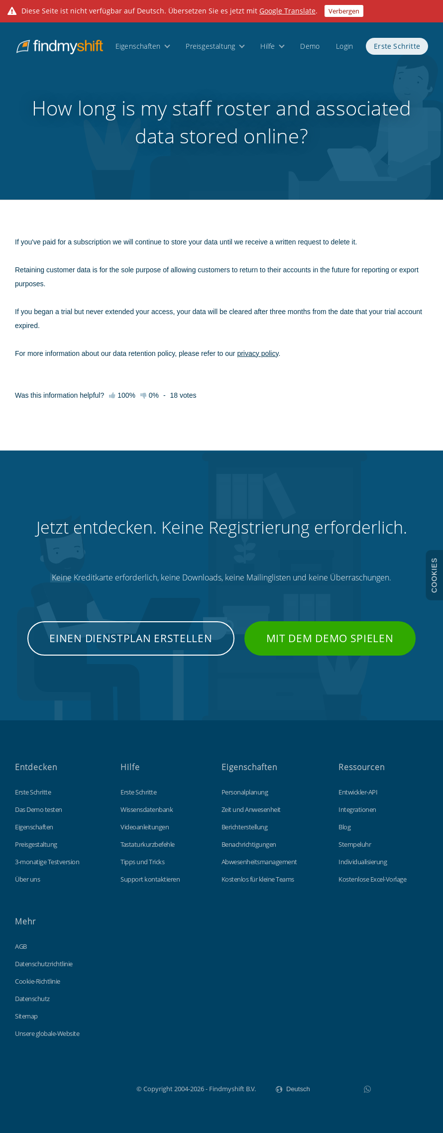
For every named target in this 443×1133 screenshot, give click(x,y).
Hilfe (267, 46)
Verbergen (344, 10)
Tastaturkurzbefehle (147, 844)
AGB (21, 946)
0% (149, 395)
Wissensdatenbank (146, 809)
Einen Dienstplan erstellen (130, 638)
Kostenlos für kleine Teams (258, 879)
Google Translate (287, 10)
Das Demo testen (38, 809)
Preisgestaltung (210, 46)
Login (344, 46)
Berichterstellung (245, 826)
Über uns (27, 879)
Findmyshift (86, 1087)
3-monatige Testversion (47, 861)
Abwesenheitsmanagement (259, 861)
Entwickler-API (357, 792)
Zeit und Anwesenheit (251, 809)
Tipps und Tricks (142, 861)
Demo (310, 46)
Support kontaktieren (150, 879)
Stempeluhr (354, 844)
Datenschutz (32, 998)
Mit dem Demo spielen (330, 638)
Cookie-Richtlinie (37, 981)
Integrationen (357, 809)
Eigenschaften (138, 46)
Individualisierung (362, 861)
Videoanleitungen (144, 826)
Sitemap (26, 1016)
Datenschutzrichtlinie (44, 963)
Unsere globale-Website (47, 1033)
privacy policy (257, 353)
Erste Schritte (397, 46)
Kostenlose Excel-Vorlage (372, 879)
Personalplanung (245, 792)
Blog (344, 826)
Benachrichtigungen (249, 844)
